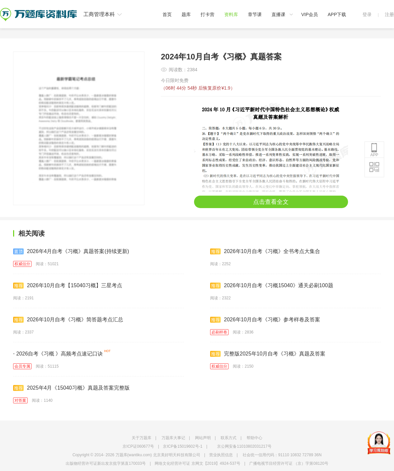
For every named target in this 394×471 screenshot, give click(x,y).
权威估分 (22, 264)
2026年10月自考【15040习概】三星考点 (67, 286)
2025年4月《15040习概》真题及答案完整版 (71, 388)
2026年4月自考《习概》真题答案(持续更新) (71, 251)
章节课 (255, 14)
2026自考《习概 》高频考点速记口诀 (58, 353)
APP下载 (337, 14)
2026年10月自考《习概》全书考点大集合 (265, 251)
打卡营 (207, 14)
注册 (389, 14)
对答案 (20, 400)
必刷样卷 (219, 332)
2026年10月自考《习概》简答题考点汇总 (68, 320)
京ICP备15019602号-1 (182, 446)
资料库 (231, 14)
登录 (367, 14)
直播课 (278, 14)
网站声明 (203, 438)
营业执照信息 (221, 455)
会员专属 (22, 366)
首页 (167, 14)
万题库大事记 (173, 438)
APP (374, 150)
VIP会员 (309, 14)
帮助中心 (254, 438)
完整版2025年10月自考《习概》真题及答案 (267, 354)
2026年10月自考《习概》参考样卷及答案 (265, 320)
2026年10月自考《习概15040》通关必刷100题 (271, 286)
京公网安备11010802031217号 (244, 446)
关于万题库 (141, 438)
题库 (186, 14)
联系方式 (228, 438)
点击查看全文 (271, 202)
